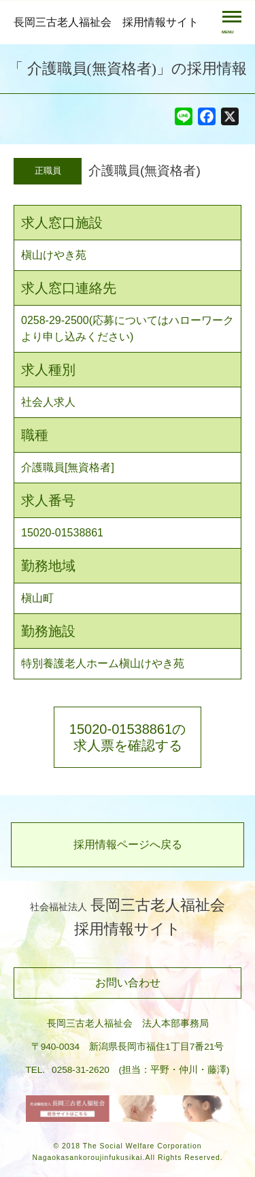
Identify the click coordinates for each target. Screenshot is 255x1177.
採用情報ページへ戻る (127, 844)
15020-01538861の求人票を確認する (127, 737)
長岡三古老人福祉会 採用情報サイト (106, 22)
